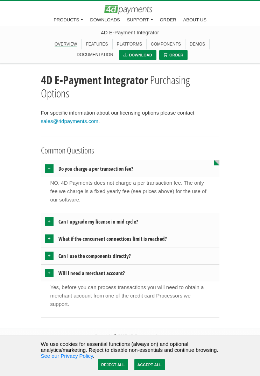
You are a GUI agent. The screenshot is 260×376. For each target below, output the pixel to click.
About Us (194, 19)
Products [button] (66, 19)
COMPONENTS (166, 44)
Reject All (113, 365)
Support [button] (138, 19)
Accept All (150, 365)
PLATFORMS (129, 44)
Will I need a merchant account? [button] (91, 273)
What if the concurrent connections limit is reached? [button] (112, 238)
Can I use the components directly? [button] (94, 256)
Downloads (105, 19)
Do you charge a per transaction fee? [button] (95, 168)
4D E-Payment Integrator (130, 32)
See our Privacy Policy (67, 356)
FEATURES (97, 44)
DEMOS (197, 44)
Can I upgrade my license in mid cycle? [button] (98, 221)
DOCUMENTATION (95, 54)
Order (168, 19)
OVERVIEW (66, 44)
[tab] (130, 168)
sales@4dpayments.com (69, 121)
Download (137, 55)
